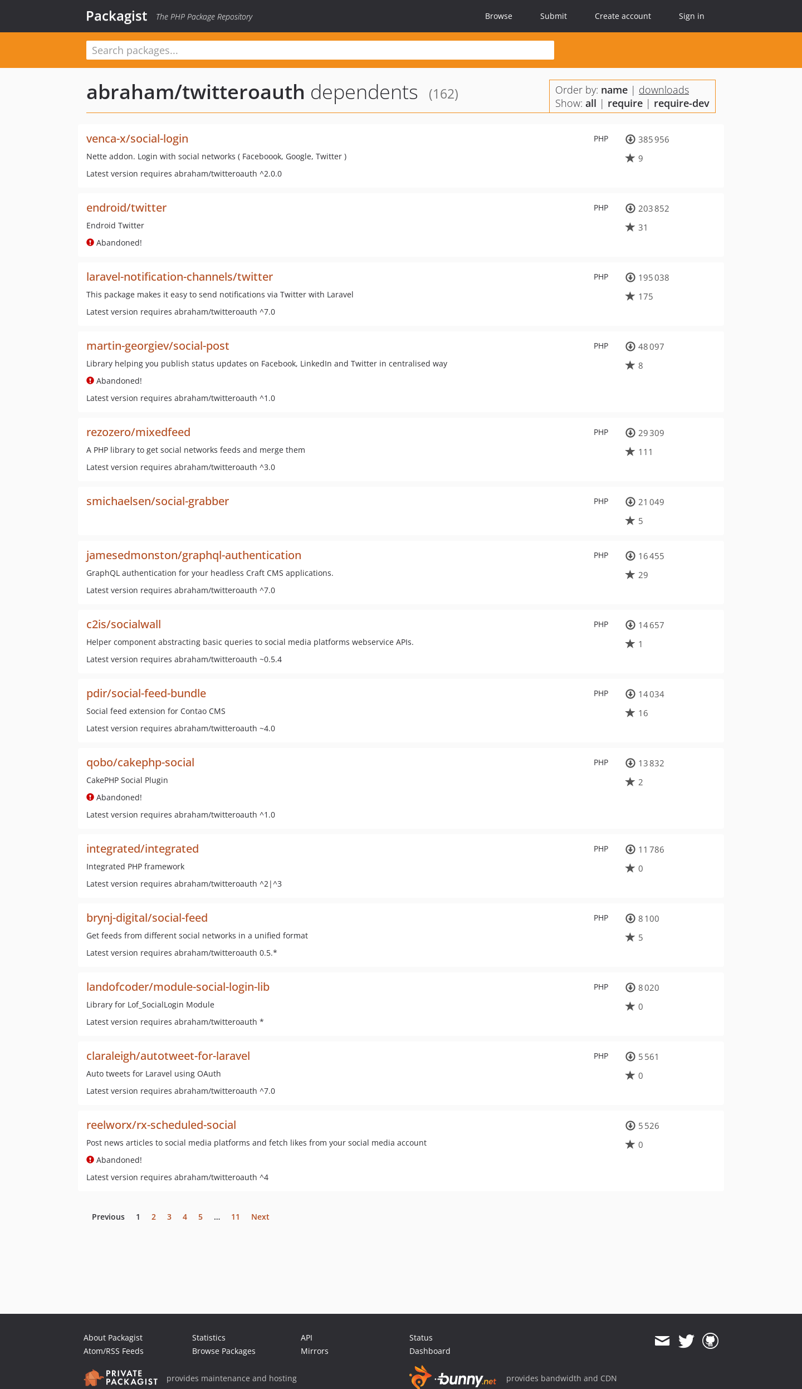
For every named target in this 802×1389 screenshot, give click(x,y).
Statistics (209, 1337)
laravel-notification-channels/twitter (179, 276)
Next (260, 1216)
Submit (553, 16)
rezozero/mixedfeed (138, 431)
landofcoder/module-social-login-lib (178, 986)
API (306, 1337)
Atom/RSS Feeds (114, 1351)
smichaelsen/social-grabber (157, 500)
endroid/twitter (126, 207)
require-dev (682, 103)
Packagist (117, 16)
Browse (498, 16)
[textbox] (320, 50)
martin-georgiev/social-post (157, 345)
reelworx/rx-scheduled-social (161, 1124)
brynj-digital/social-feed (147, 917)
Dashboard (430, 1351)
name (614, 89)
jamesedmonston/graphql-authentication (193, 555)
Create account (623, 16)
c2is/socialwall (123, 624)
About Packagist (113, 1337)
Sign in (692, 16)
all (590, 103)
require (625, 103)
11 (235, 1216)
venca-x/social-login (137, 138)
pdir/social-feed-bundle (146, 693)
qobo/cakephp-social (140, 762)
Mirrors (315, 1351)
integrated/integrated (142, 848)
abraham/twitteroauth (195, 91)
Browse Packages (224, 1351)
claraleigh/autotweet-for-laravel (168, 1055)
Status (421, 1337)
